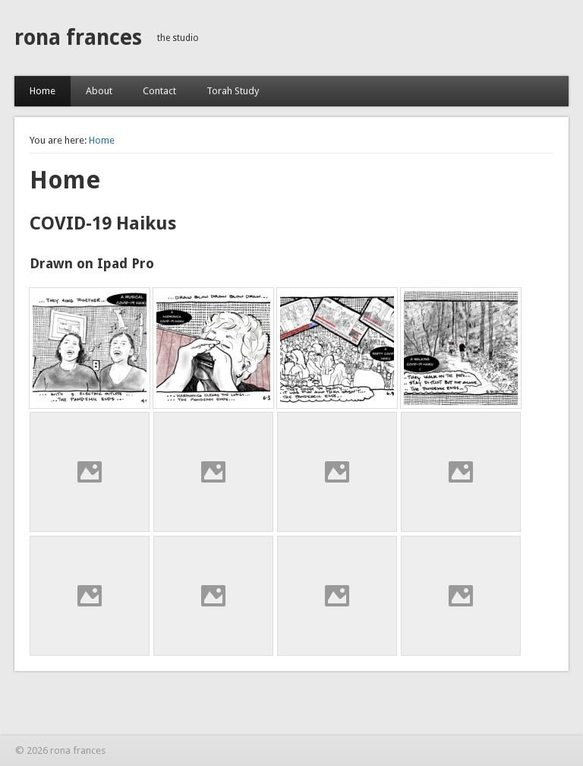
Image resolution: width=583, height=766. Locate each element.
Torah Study (232, 91)
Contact (159, 91)
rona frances (78, 37)
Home (42, 91)
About (99, 91)
